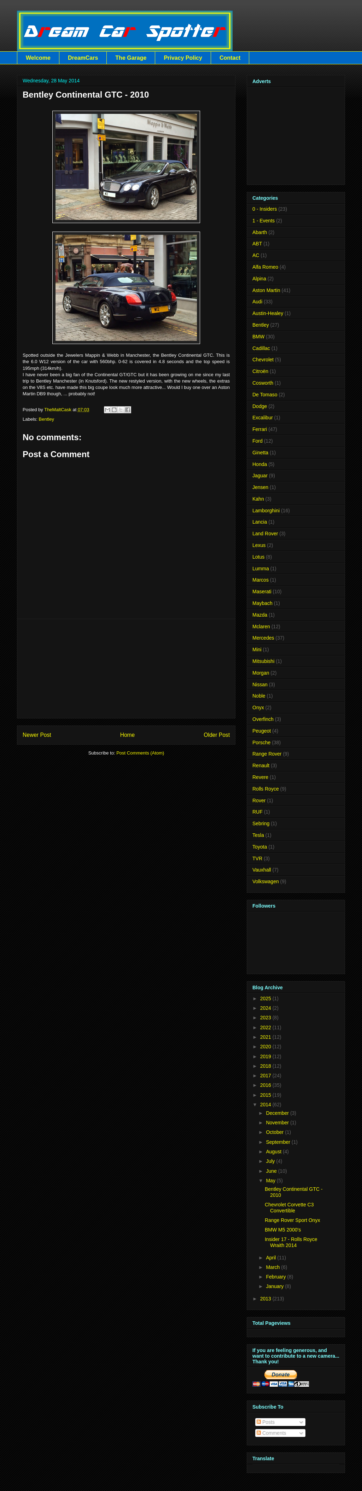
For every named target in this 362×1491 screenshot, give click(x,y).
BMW (258, 336)
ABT (257, 243)
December (277, 1113)
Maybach (262, 603)
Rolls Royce (265, 789)
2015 (265, 1095)
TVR (257, 858)
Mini (257, 649)
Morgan (260, 673)
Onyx (258, 707)
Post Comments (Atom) (140, 753)
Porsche (261, 742)
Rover (258, 800)
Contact (230, 58)
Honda (259, 464)
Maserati (262, 591)
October (275, 1132)
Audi (257, 301)
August (273, 1151)
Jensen (260, 487)
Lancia (259, 522)
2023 (265, 1017)
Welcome (38, 58)
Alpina (259, 278)
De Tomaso (265, 394)
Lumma (260, 568)
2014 (265, 1104)
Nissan (260, 684)
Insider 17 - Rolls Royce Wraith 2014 (291, 1242)
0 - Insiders (264, 209)
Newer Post (37, 735)
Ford (257, 441)
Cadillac (261, 348)
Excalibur (262, 417)
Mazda (259, 615)
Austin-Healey (267, 313)
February (276, 1277)
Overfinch (263, 719)
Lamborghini (266, 510)
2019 (265, 1056)
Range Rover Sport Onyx (292, 1220)
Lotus (258, 557)
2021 (265, 1037)
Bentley (46, 419)
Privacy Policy (183, 58)
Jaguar (260, 475)
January (275, 1286)
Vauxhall (261, 870)
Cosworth (262, 383)
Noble (258, 696)
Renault (260, 765)
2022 (265, 1027)
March (273, 1267)
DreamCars (83, 58)
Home (127, 735)
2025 (265, 998)
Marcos (260, 580)
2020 (265, 1046)
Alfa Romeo (265, 267)
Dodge (259, 406)
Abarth (259, 232)
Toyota (259, 847)
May (270, 1180)
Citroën (260, 371)
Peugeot (261, 731)
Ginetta (260, 452)
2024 (265, 1008)
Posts (266, 1422)
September (278, 1142)
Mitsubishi (263, 661)
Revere (260, 777)
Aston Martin (266, 290)
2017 (265, 1075)
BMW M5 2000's (283, 1230)
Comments (271, 1433)
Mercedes (263, 638)
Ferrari (259, 429)
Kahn (258, 499)
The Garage (130, 58)
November (277, 1122)
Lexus (258, 545)
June (271, 1171)
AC (255, 255)
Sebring (260, 823)
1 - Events (263, 220)
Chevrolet (263, 359)
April (271, 1257)
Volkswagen (265, 881)
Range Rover (267, 754)
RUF (257, 812)
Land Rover (265, 533)
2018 (265, 1066)
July (270, 1161)
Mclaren (261, 626)
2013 (265, 1298)
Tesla (258, 835)
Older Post (217, 735)
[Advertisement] (126, 668)
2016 (265, 1085)
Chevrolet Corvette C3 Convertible (289, 1207)
